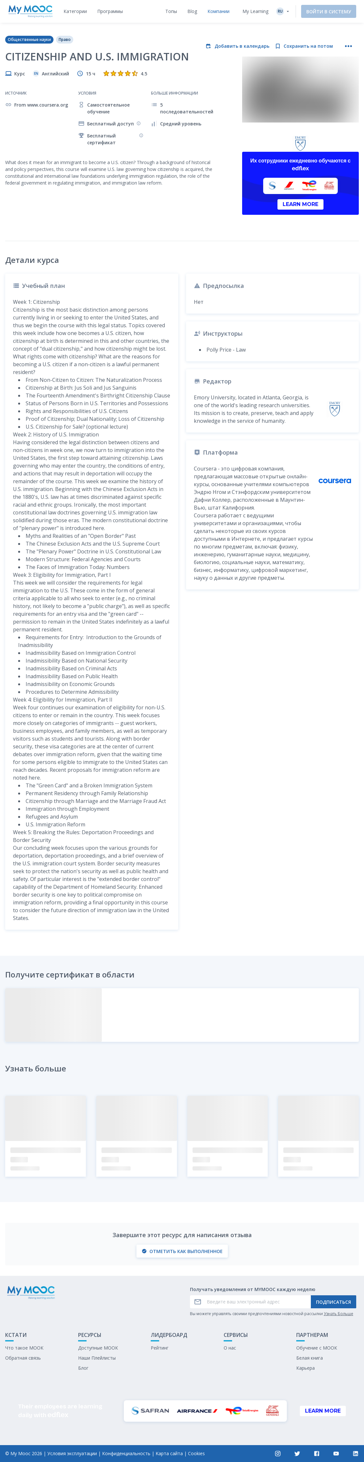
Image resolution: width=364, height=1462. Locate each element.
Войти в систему (328, 11)
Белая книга (309, 1358)
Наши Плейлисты (97, 1358)
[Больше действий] (348, 46)
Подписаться (333, 1302)
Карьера (305, 1368)
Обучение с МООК (316, 1348)
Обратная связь (23, 1358)
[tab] (75, 11)
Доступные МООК (98, 1348)
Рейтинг (160, 1348)
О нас (230, 1348)
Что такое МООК (24, 1348)
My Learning (255, 11)
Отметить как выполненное (182, 1251)
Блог (83, 1368)
